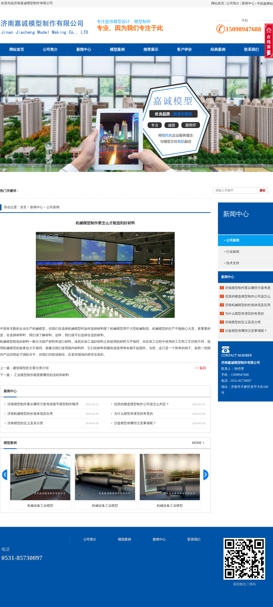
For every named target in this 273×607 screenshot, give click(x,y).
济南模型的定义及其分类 (25, 423)
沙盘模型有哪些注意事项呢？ (135, 423)
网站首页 (217, 3)
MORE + (198, 443)
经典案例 (218, 49)
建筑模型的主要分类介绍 (31, 368)
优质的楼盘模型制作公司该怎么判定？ (141, 404)
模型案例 (117, 49)
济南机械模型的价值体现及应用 (30, 413)
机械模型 (6, 341)
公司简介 (233, 3)
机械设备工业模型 (40, 505)
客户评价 (184, 49)
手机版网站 (265, 3)
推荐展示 (150, 49)
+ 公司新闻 (231, 240)
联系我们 (251, 49)
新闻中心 (248, 3)
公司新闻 (53, 207)
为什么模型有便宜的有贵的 (133, 413)
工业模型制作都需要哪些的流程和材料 (41, 375)
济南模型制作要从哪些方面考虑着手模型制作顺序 (43, 404)
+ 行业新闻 (231, 251)
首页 (23, 207)
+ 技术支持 (231, 263)
